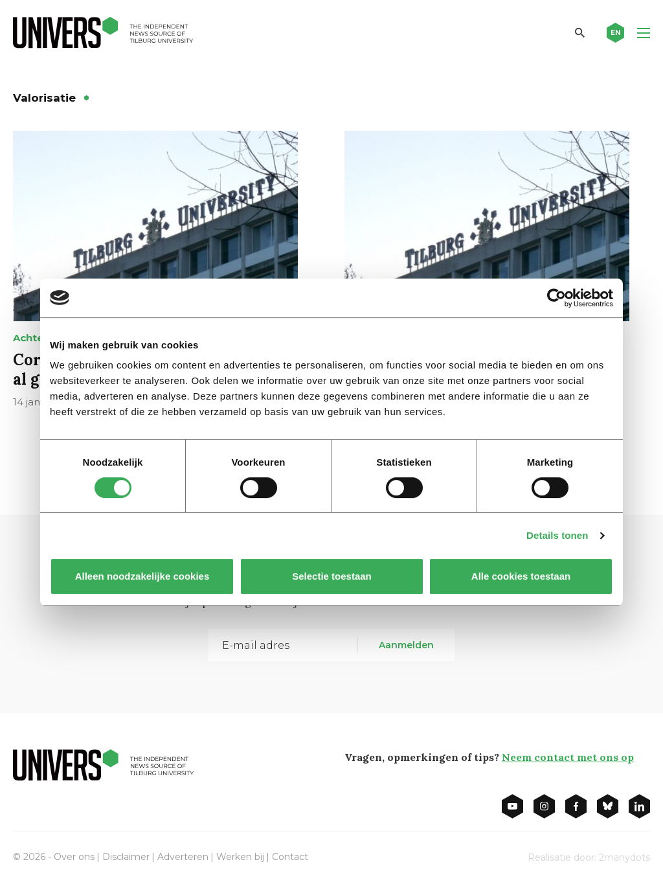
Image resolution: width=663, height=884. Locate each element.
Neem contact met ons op (568, 757)
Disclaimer (126, 856)
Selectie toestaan (332, 576)
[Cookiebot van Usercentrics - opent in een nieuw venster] (556, 298)
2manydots (624, 857)
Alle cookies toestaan (520, 576)
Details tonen (557, 535)
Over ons (74, 856)
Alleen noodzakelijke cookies (142, 576)
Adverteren (182, 856)
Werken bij (240, 856)
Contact (290, 856)
